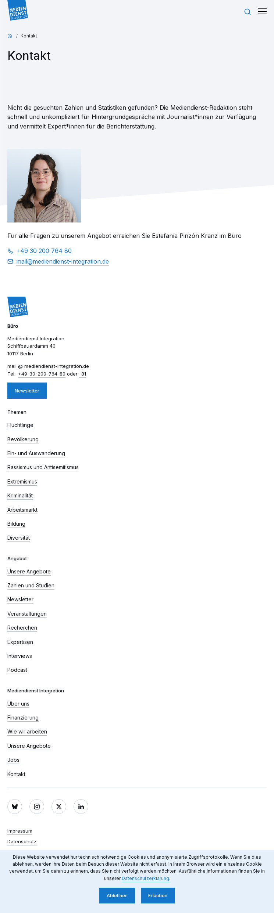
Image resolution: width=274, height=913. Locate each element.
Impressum (19, 831)
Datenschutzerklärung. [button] (146, 878)
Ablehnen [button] (117, 895)
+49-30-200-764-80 (41, 374)
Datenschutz (21, 841)
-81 (82, 374)
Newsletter (27, 391)
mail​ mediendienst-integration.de (62, 262)
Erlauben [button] (157, 895)
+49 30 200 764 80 (44, 250)
